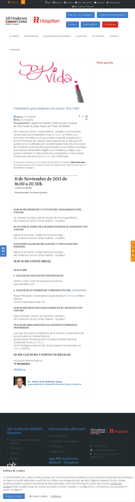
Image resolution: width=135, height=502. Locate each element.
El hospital (81, 36)
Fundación (15, 49)
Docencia (114, 36)
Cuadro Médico (59, 436)
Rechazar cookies (38, 496)
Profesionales (113, 2)
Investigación (31, 36)
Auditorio (87, 2)
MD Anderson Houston (83, 6)
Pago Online (57, 451)
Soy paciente (98, 36)
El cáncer (14, 36)
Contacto (99, 2)
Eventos (68, 2)
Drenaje (71, 295)
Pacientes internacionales (112, 15)
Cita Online (110, 24)
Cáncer (58, 134)
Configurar (55, 496)
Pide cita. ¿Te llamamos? (80, 15)
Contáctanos (16, 448)
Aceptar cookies (13, 496)
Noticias (57, 2)
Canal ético (57, 446)
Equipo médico (90, 24)
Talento (72, 24)
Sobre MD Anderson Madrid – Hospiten (26, 441)
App (48, 2)
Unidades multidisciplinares (57, 36)
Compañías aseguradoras (64, 441)
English (13, 2)
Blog (78, 2)
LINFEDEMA (79, 290)
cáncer (46, 156)
